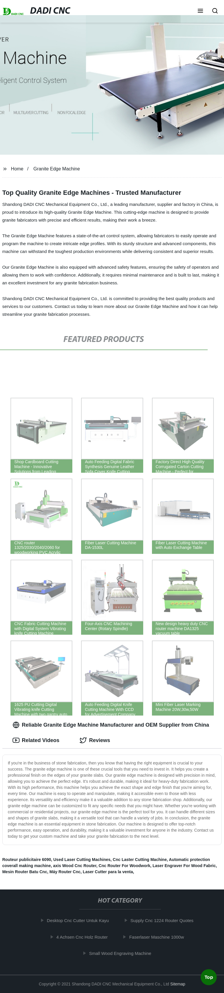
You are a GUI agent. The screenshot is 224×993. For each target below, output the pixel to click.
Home (17, 168)
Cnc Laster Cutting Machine (140, 859)
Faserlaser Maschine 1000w (158, 936)
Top (208, 977)
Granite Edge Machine (57, 168)
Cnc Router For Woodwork (124, 865)
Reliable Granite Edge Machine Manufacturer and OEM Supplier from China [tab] (111, 724)
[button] (200, 11)
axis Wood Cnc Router (74, 865)
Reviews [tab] (95, 740)
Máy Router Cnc (64, 871)
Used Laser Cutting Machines (82, 859)
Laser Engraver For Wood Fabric (184, 865)
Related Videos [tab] (36, 740)
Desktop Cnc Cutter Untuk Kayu (80, 920)
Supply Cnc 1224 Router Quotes (163, 920)
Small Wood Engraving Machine (122, 953)
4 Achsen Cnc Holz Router (84, 936)
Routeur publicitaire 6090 (26, 859)
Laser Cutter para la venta (108, 871)
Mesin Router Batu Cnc (24, 871)
